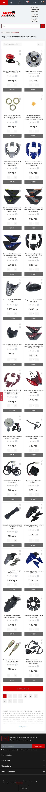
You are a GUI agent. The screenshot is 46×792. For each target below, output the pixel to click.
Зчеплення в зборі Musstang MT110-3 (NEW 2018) (33, 72)
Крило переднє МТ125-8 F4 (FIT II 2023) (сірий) (12, 572)
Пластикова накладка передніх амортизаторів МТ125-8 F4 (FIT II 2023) (12, 526)
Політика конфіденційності (17, 750)
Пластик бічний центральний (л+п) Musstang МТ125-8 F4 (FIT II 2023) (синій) (12, 255)
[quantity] (12, 85)
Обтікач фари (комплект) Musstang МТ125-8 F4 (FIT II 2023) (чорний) (34, 661)
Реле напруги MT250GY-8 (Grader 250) (33, 481)
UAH (34, 2)
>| (20, 701)
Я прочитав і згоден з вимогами (20, 750)
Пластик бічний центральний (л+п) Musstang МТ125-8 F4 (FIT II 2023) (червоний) (33, 346)
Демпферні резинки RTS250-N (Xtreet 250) (34, 616)
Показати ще (23, 689)
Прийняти (24, 788)
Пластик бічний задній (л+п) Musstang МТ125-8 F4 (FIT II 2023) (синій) (33, 163)
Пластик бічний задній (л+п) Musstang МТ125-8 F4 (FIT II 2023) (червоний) (12, 392)
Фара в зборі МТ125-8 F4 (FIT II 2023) (12, 300)
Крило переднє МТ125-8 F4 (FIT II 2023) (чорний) (34, 526)
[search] (43, 26)
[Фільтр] (1, 396)
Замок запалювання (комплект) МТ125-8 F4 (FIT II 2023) (12, 437)
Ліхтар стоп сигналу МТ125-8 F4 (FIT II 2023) (33, 391)
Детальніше (19, 783)
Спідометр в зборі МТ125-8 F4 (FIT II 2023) (33, 301)
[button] (19, 2)
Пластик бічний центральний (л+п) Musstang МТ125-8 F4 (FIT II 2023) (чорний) (12, 209)
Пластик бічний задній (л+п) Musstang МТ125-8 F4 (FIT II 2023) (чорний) (33, 255)
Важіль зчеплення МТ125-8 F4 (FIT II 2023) (34, 437)
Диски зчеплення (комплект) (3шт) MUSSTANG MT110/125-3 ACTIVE (12, 117)
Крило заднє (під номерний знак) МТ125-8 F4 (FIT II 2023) (12, 616)
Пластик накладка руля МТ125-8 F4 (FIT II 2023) (12, 345)
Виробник (7, 32)
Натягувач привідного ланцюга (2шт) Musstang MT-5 (12, 660)
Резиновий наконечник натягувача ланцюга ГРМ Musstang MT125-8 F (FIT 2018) (34, 117)
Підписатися (38, 746)
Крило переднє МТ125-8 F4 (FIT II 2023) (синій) (34, 572)
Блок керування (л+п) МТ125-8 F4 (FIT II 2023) (12, 481)
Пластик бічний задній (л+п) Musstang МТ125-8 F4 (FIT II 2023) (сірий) (12, 163)
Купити (12, 90)
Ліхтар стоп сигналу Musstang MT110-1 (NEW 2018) (12, 72)
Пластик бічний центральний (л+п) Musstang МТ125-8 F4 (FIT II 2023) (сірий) (33, 209)
